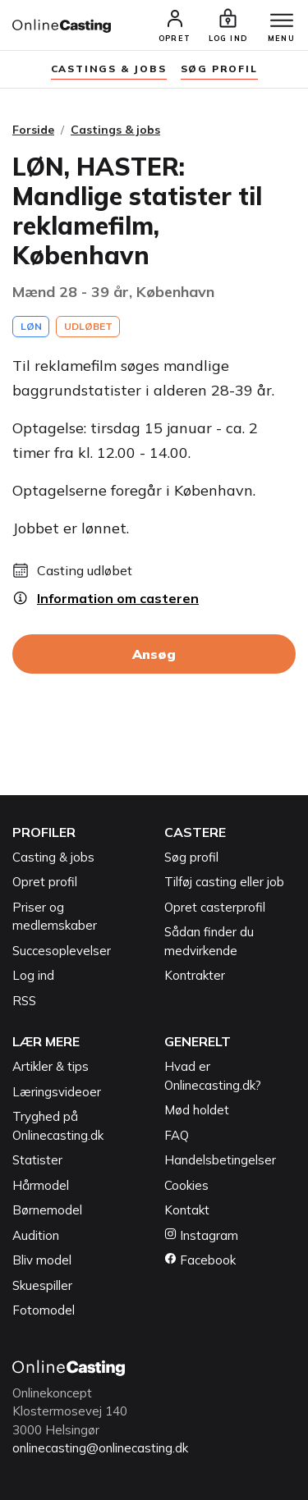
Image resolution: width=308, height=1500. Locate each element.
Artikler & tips (50, 1066)
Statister (37, 1160)
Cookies (186, 1185)
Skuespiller (42, 1285)
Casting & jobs (53, 857)
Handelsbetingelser (220, 1160)
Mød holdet (196, 1110)
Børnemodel (47, 1210)
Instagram (201, 1235)
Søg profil (191, 857)
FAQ (176, 1135)
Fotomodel (43, 1310)
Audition (35, 1235)
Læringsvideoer (56, 1092)
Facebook (200, 1260)
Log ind (33, 975)
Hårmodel (40, 1185)
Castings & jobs (109, 68)
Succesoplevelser (61, 950)
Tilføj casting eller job (224, 881)
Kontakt (186, 1210)
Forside (33, 129)
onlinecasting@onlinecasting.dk (100, 1448)
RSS (24, 1000)
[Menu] (282, 21)
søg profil (219, 68)
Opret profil (44, 881)
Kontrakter (194, 975)
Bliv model (41, 1260)
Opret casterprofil (214, 907)
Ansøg (154, 654)
